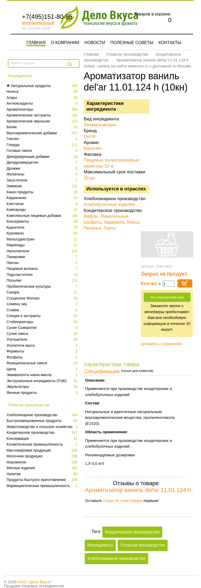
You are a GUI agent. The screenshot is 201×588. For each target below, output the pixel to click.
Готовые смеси (43, 151)
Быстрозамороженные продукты (43, 421)
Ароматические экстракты (43, 115)
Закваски (43, 186)
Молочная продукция (43, 456)
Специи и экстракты (43, 316)
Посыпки (43, 280)
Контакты (170, 42)
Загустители (43, 180)
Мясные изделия (43, 468)
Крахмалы (43, 233)
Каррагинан (43, 198)
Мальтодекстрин (43, 239)
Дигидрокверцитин (43, 162)
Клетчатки (43, 204)
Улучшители (43, 339)
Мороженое (43, 462)
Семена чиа (43, 304)
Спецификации (102, 371)
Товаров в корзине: (152, 14)
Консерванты (43, 221)
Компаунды (43, 210)
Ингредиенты (100, 545)
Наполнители (43, 251)
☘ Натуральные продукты (43, 86)
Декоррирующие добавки (43, 157)
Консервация (43, 439)
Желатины (43, 174)
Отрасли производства (127, 54)
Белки (43, 127)
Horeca (43, 92)
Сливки (43, 310)
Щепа (43, 369)
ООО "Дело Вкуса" (35, 582)
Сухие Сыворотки (43, 328)
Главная (36, 42)
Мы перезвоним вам (167, 297)
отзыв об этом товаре (122, 500)
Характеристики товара (111, 364)
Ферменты (43, 351)
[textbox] (37, 63)
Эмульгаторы (43, 387)
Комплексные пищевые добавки (43, 216)
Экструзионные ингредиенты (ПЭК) (43, 381)
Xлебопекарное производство (43, 415)
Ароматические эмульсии (43, 121)
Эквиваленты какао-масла (43, 375)
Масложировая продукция (43, 450)
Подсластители (43, 275)
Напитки (43, 474)
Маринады (43, 245)
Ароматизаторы (43, 109)
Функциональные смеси (43, 363)
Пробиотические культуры (43, 287)
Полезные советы (131, 42)
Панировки (43, 257)
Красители (43, 227)
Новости (95, 42)
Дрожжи (43, 168)
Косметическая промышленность (43, 444)
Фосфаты (43, 357)
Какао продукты (43, 192)
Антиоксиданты (43, 103)
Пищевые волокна (43, 269)
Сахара (43, 292)
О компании (65, 42)
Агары (43, 98)
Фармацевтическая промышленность (43, 486)
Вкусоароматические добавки (43, 133)
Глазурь (43, 145)
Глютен (43, 139)
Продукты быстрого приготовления (43, 480)
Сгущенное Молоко (43, 298)
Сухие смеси (43, 334)
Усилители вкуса (43, 346)
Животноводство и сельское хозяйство (43, 427)
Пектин (43, 263)
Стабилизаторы (43, 322)
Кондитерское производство (43, 433)
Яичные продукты (43, 393)
